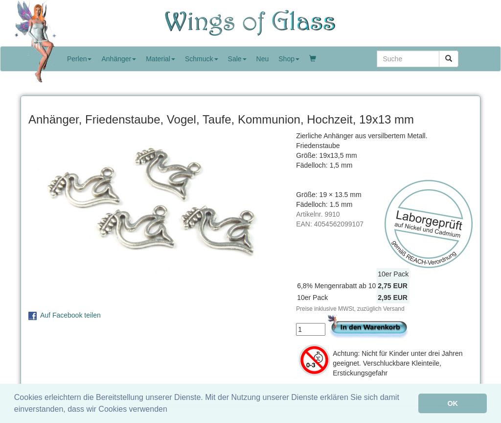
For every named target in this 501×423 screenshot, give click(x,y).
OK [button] (452, 403)
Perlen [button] (79, 59)
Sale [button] (237, 59)
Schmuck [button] (201, 59)
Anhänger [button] (118, 59)
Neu (262, 59)
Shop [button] (288, 59)
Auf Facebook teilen (70, 315)
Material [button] (160, 59)
